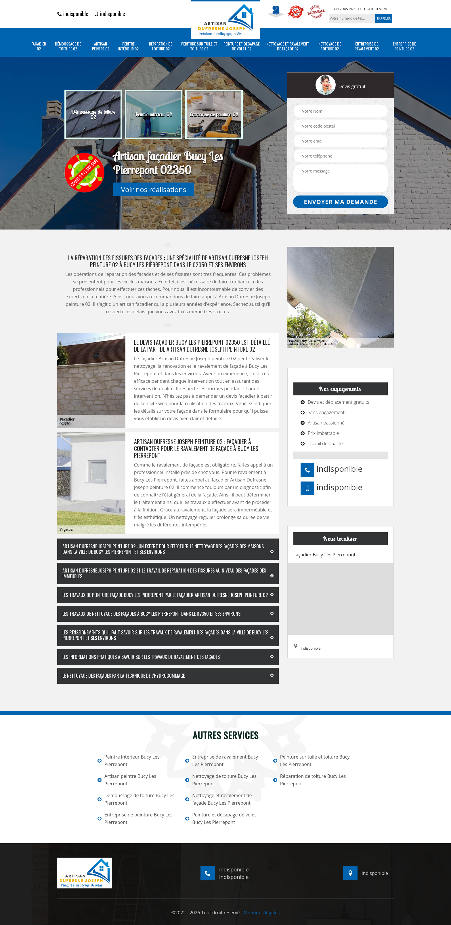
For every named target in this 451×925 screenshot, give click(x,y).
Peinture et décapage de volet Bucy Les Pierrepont (220, 818)
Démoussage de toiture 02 (68, 46)
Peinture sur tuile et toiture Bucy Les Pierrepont (311, 760)
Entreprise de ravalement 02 (367, 46)
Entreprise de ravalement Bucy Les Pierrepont (221, 760)
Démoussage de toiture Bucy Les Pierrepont (136, 799)
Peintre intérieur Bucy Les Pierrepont (128, 760)
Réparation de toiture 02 (160, 46)
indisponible (72, 13)
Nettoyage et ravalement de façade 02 (287, 46)
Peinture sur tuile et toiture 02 (199, 46)
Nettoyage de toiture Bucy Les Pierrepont (220, 780)
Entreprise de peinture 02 (404, 46)
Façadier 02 (38, 46)
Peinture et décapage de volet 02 (241, 46)
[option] (93, 114)
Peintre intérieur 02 (128, 46)
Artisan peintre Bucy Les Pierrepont (127, 780)
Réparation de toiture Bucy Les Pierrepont (309, 780)
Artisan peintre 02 (100, 46)
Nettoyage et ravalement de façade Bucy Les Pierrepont (218, 799)
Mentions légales (262, 912)
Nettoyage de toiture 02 (329, 46)
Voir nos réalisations (153, 189)
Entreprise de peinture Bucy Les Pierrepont (135, 818)
